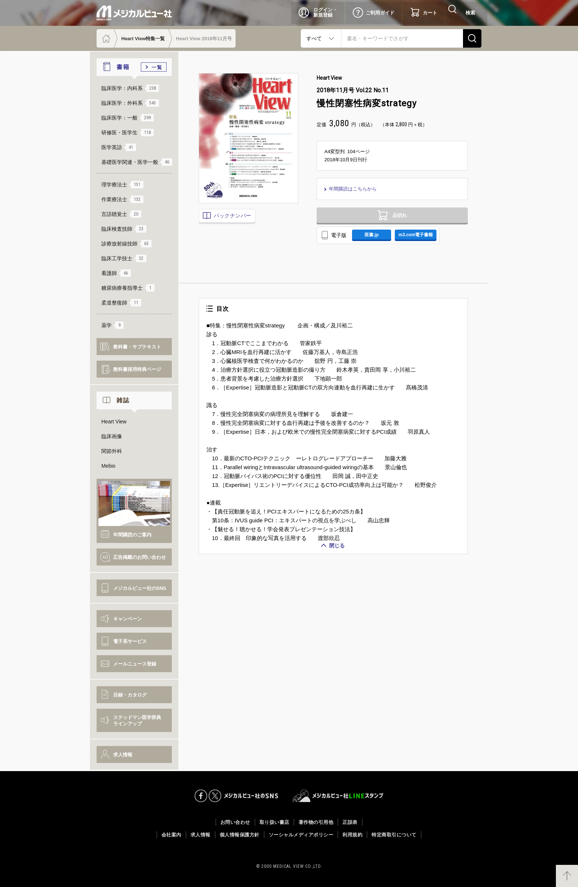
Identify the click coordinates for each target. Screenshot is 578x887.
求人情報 (122, 754)
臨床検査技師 (123, 229)
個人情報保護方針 (240, 835)
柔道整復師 (121, 302)
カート (430, 13)
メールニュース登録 (134, 664)
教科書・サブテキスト (137, 347)
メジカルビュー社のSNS (139, 588)
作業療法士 (122, 199)
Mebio (108, 466)
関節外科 (111, 451)
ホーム (105, 38)
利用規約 (352, 835)
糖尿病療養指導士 (127, 288)
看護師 (116, 273)
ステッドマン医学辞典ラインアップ (137, 720)
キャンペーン (127, 619)
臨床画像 (111, 436)
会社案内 (171, 835)
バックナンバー (232, 216)
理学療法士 (122, 184)
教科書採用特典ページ (137, 369)
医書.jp (374, 240)
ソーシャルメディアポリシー (301, 835)
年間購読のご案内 (132, 534)
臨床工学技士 (123, 258)
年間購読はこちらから (354, 189)
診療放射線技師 (126, 243)
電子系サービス (130, 641)
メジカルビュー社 (134, 13)
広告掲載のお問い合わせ (139, 557)
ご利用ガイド (380, 13)
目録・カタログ (130, 695)
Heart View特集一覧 (143, 38)
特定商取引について (394, 835)
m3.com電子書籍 (424, 240)
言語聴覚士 (121, 214)
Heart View (113, 421)
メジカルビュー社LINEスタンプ (338, 796)
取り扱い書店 (274, 822)
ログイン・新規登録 (325, 12)
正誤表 (350, 822)
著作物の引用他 (316, 822)
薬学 (112, 325)
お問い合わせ (235, 822)
